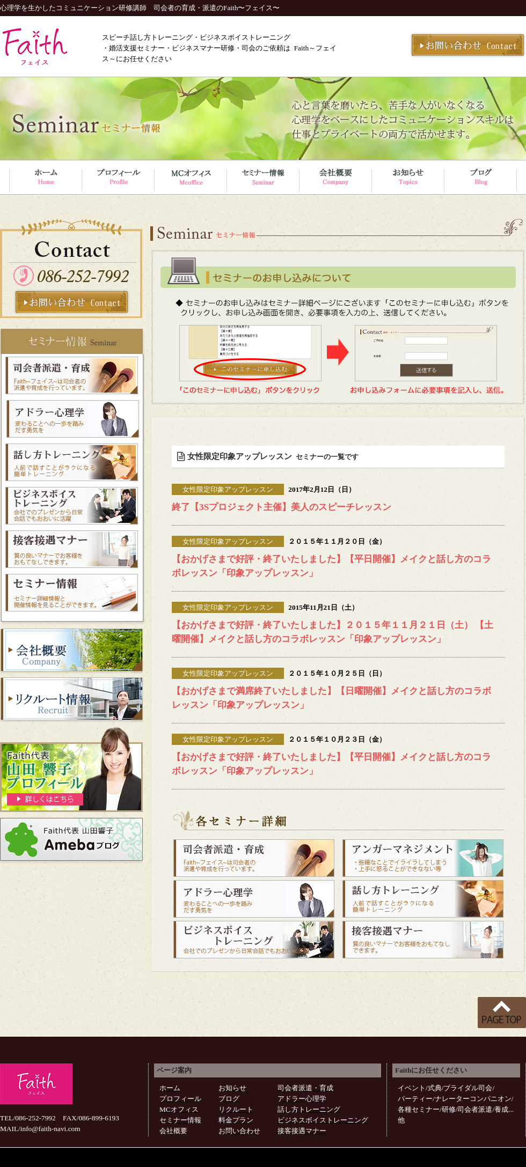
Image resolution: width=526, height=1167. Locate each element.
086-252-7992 (35, 1118)
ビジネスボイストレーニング (322, 1120)
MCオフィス (179, 1109)
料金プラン (235, 1120)
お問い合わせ (239, 1131)
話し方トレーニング (308, 1109)
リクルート (235, 1109)
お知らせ (232, 1088)
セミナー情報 (180, 1120)
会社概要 (173, 1131)
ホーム (169, 1088)
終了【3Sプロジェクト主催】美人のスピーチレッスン (281, 507)
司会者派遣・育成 (305, 1088)
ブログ (228, 1099)
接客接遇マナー (301, 1131)
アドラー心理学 (301, 1099)
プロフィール (180, 1099)
